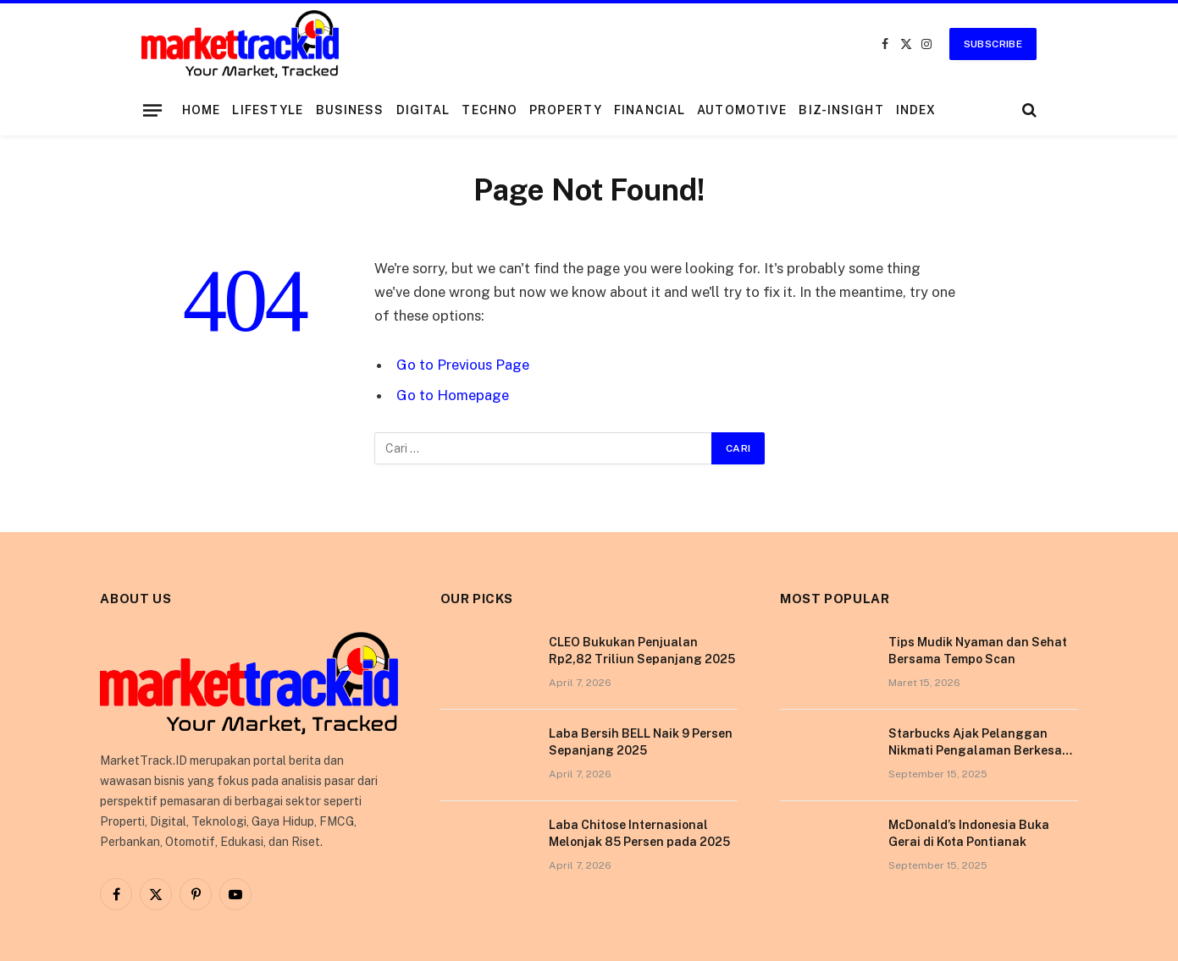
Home (201, 110)
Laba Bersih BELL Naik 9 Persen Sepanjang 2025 (641, 742)
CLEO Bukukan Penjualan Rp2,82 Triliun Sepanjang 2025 (642, 650)
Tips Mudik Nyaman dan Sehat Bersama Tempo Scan (977, 650)
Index (916, 110)
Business (350, 110)
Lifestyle (267, 110)
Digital (423, 110)
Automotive (742, 110)
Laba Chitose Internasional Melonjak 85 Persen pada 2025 (639, 833)
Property (565, 110)
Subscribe (993, 44)
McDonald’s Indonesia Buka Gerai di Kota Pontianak (968, 833)
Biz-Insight (841, 110)
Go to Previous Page (462, 364)
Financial (649, 110)
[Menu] (152, 110)
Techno (489, 110)
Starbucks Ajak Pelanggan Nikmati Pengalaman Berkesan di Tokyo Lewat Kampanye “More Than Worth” (982, 743)
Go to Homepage (452, 395)
